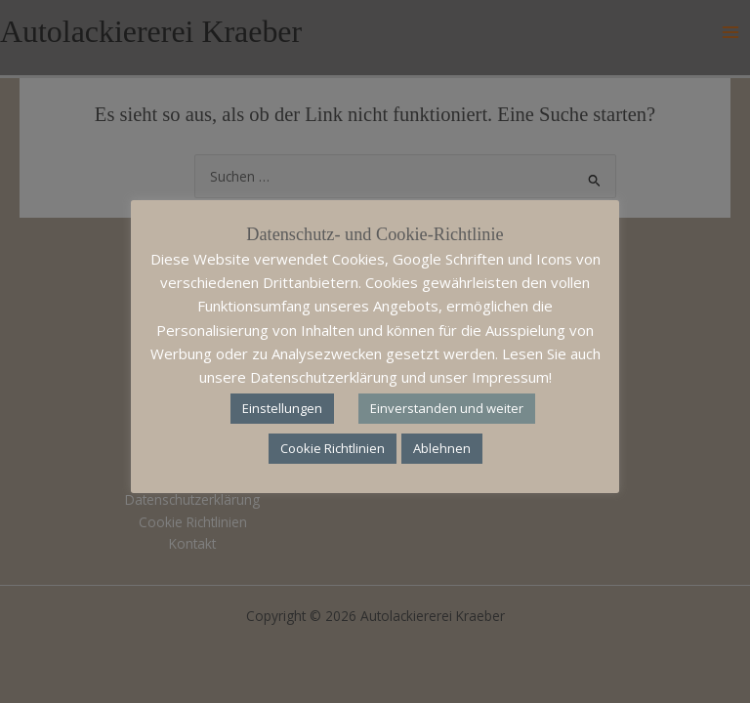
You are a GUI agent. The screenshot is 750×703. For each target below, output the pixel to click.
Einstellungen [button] (282, 408)
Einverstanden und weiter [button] (446, 408)
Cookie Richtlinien (332, 448)
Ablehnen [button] (442, 448)
